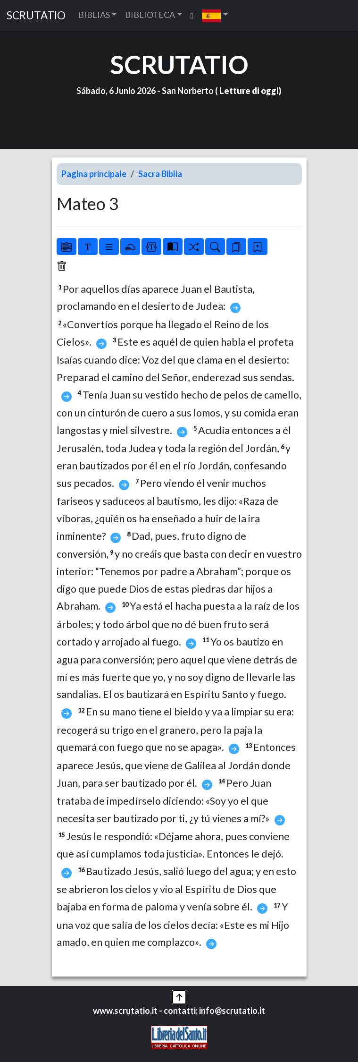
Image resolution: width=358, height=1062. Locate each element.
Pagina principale (93, 174)
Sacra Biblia (160, 174)
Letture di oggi (249, 90)
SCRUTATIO (36, 15)
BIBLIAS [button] (94, 14)
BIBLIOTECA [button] (150, 14)
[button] (215, 15)
